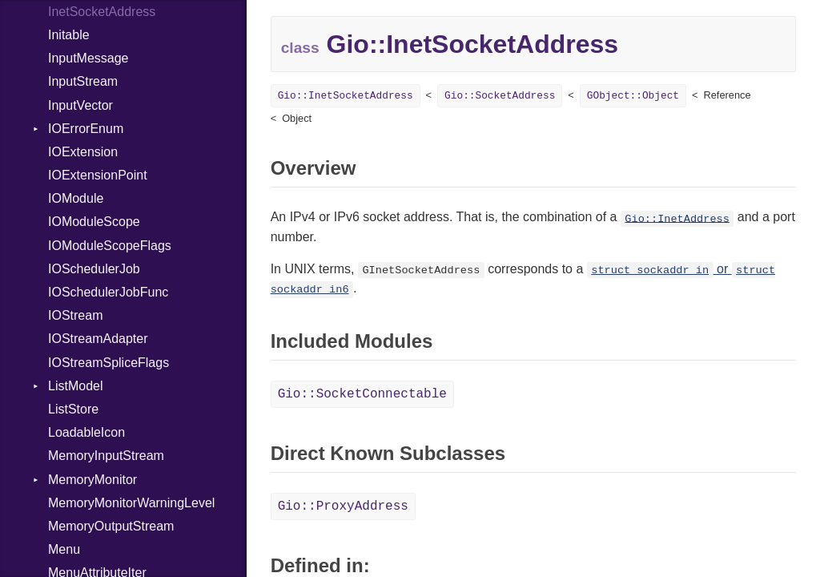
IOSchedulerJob (94, 269)
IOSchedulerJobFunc (108, 292)
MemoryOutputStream (111, 526)
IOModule (75, 198)
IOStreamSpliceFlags (108, 362)
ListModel (75, 386)
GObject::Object (633, 96)
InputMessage (88, 58)
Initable (69, 35)
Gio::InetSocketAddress (345, 96)
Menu (64, 549)
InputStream (83, 81)
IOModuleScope (94, 221)
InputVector (80, 105)
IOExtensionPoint (97, 175)
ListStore (73, 409)
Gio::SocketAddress (499, 96)
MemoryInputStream (106, 455)
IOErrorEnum (85, 128)
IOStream (75, 315)
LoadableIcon (86, 432)
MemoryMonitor (92, 479)
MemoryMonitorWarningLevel (131, 503)
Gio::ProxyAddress (343, 506)
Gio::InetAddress (677, 218)
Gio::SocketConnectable (362, 394)
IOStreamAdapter (98, 338)
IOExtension (83, 152)
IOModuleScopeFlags (109, 245)
